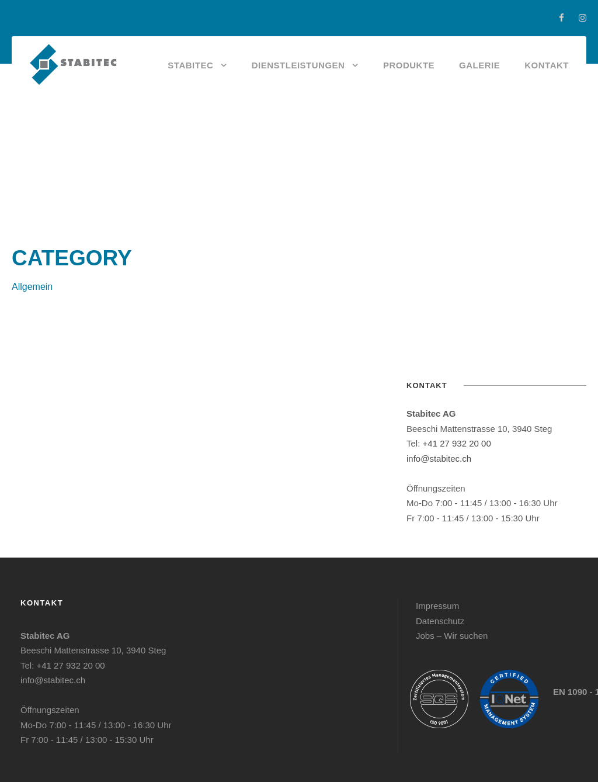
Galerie (479, 65)
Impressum (437, 606)
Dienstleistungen (298, 65)
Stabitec (190, 65)
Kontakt (546, 65)
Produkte (408, 65)
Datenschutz (440, 621)
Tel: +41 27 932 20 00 (448, 443)
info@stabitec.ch (438, 458)
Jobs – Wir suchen (452, 636)
